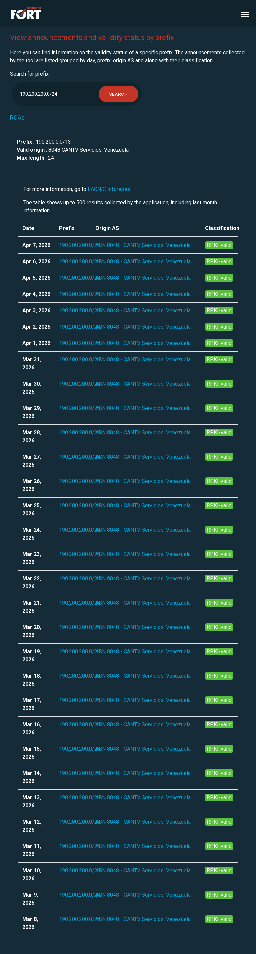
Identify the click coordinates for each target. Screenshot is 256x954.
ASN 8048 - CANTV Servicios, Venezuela (143, 245)
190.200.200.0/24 (79, 245)
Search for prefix (29, 74)
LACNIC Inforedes (109, 189)
